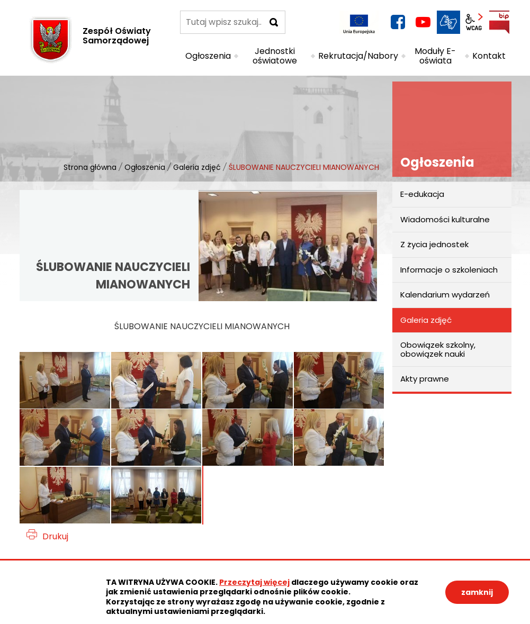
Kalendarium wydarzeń (445, 294)
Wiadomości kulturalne (445, 219)
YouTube (423, 22)
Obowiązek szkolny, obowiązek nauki (437, 349)
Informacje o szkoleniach (449, 269)
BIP (499, 22)
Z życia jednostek (434, 244)
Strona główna (90, 167)
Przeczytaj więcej (254, 582)
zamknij (477, 592)
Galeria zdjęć (197, 167)
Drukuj (55, 536)
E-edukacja (422, 194)
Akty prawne (424, 378)
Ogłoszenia (144, 167)
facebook (397, 22)
